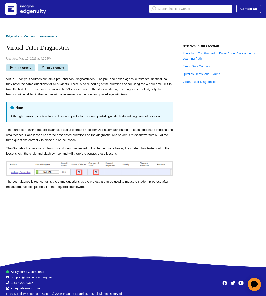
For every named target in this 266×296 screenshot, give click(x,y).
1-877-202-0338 (22, 282)
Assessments (48, 36)
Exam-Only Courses (196, 66)
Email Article (53, 67)
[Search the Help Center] (190, 9)
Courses (29, 36)
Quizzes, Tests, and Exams (201, 74)
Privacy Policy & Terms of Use (27, 293)
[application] (254, 284)
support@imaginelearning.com (32, 277)
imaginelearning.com (25, 288)
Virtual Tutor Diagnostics (199, 82)
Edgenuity (12, 36)
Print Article (20, 67)
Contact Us (248, 8)
